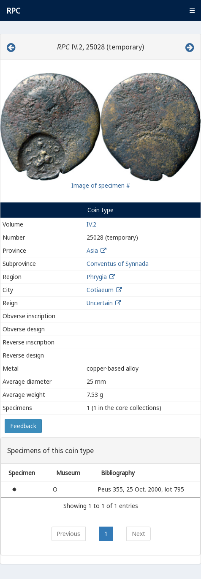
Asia (92, 250)
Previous (68, 534)
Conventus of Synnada (118, 263)
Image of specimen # (100, 185)
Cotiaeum (100, 290)
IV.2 (91, 224)
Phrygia (97, 277)
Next (138, 534)
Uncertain (100, 303)
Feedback (23, 426)
